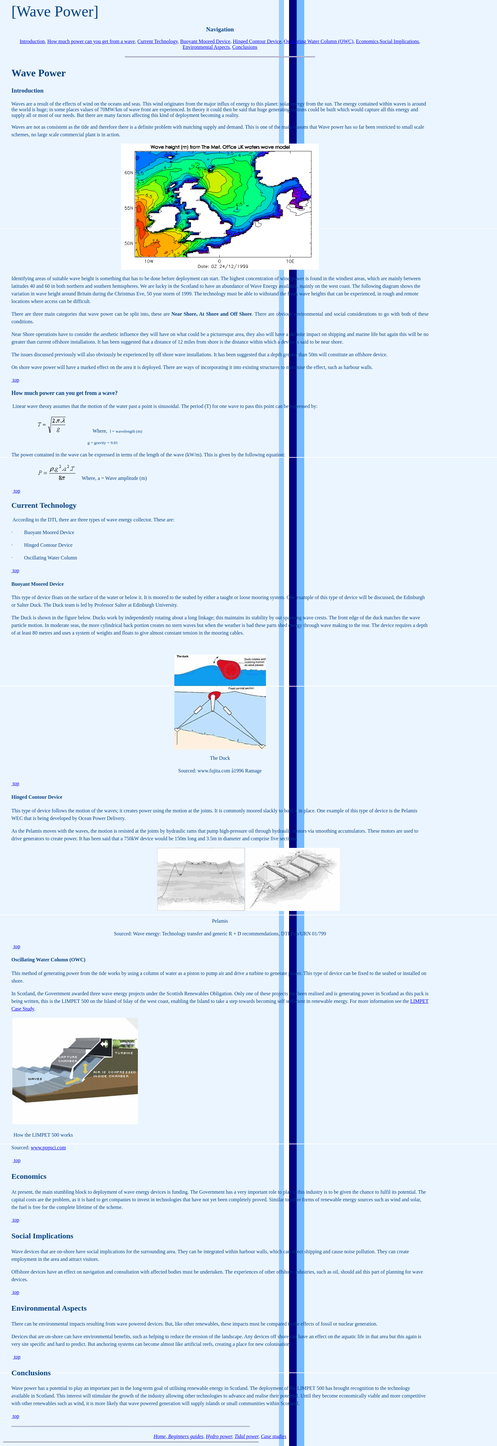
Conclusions (244, 47)
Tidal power (246, 1436)
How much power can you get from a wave (91, 41)
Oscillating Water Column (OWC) (318, 41)
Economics (367, 41)
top (15, 380)
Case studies (273, 1436)
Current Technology (158, 41)
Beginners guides (185, 1436)
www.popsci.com (48, 1147)
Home (160, 1436)
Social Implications (399, 41)
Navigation (220, 29)
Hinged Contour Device (257, 41)
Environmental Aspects (206, 47)
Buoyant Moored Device (205, 41)
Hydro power (219, 1436)
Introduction (32, 41)
